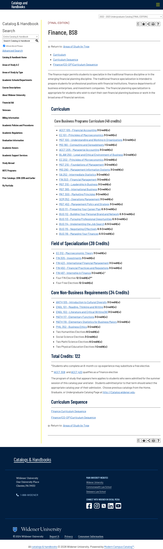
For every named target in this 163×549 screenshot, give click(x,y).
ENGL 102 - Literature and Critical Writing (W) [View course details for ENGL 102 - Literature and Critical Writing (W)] (82, 311)
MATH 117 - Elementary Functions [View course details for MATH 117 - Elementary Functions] (75, 316)
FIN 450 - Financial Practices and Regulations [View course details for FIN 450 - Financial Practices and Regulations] (82, 267)
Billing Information (10, 117)
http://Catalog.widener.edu (119, 392)
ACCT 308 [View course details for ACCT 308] (59, 372)
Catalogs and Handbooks (19, 4)
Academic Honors (10, 147)
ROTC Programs (9, 170)
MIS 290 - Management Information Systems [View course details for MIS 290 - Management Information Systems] (84, 169)
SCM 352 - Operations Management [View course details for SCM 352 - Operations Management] (79, 199)
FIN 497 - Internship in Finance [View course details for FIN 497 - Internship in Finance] (73, 272)
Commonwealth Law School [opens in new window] (99, 487)
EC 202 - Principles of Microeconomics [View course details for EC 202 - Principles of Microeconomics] (81, 159)
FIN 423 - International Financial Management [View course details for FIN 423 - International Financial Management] (82, 263)
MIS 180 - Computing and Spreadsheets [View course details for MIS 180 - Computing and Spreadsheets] (81, 144)
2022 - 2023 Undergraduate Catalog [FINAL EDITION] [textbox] (124, 16)
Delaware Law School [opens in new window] (96, 491)
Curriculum (59, 54)
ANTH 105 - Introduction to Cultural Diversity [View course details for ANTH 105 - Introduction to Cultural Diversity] (81, 302)
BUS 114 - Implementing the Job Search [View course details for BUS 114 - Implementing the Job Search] (81, 223)
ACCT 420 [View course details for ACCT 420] (76, 372)
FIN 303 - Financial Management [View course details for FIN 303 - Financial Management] (78, 179)
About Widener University (13, 94)
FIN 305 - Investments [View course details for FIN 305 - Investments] (69, 258)
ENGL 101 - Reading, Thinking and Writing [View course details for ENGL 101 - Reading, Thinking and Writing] (79, 306)
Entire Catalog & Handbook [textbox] (15, 36)
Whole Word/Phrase (14, 46)
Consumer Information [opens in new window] (90, 536)
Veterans (6, 109)
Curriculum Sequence (65, 59)
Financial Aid (8, 102)
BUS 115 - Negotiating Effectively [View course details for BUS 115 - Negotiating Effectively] (78, 228)
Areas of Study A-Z (10, 64)
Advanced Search (12, 50)
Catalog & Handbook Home (14, 57)
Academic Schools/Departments (17, 79)
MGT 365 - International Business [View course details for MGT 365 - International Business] (78, 189)
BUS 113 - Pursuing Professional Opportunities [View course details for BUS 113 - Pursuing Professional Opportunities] (85, 219)
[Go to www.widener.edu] (58, 530)
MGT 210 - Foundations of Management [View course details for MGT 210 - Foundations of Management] (81, 164)
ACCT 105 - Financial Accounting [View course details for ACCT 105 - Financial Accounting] (78, 130)
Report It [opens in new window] (54, 536)
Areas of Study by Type (12, 72)
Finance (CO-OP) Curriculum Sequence (75, 64)
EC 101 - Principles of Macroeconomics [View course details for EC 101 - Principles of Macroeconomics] (81, 135)
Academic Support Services (14, 155)
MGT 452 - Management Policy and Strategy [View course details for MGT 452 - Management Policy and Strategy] (84, 204)
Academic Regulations (12, 132)
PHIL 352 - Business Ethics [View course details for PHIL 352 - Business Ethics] (71, 326)
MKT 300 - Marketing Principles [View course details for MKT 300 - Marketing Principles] (77, 194)
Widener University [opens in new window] (94, 482)
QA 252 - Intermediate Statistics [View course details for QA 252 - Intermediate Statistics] (77, 174)
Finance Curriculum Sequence (68, 411)
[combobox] (131, 16)
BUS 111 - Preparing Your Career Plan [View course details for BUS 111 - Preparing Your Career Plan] (80, 209)
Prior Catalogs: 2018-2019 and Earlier (18, 177)
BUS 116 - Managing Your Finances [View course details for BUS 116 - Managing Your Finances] (79, 233)
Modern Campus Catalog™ (119, 546)
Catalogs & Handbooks (32, 459)
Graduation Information (13, 140)
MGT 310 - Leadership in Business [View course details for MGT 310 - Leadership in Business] (78, 184)
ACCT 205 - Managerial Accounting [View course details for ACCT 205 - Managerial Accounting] (79, 149)
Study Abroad (8, 162)
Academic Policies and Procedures (18, 125)
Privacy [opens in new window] (68, 536)
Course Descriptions (11, 87)
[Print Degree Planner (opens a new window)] (139, 24)
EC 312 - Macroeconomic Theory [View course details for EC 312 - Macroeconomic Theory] (74, 253)
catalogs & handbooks (44, 546)
